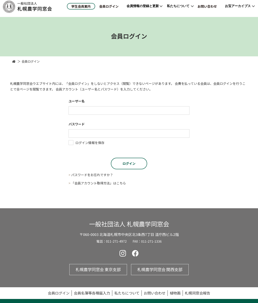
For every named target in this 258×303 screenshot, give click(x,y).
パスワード (77, 124)
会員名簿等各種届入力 (92, 293)
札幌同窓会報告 (197, 293)
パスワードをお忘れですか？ (92, 174)
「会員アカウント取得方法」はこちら (98, 183)
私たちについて (178, 8)
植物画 (175, 293)
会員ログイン (109, 8)
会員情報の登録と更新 (143, 8)
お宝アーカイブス (238, 8)
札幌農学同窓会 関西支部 (159, 269)
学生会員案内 (81, 8)
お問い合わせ (207, 8)
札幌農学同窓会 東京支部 (98, 269)
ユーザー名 (77, 101)
